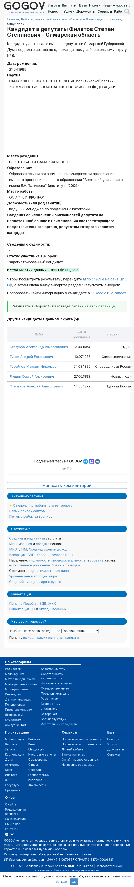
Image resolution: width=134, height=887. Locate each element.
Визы (31, 744)
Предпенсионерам (18, 709)
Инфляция (17, 555)
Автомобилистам (53, 669)
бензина (62, 571)
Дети (83, 5)
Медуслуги (36, 749)
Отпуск (33, 764)
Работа (120, 11)
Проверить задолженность (81, 744)
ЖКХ (52, 603)
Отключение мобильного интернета (42, 505)
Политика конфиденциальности (76, 870)
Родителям (13, 669)
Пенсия (15, 603)
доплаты (72, 637)
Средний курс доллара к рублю (35, 582)
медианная (36, 538)
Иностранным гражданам (59, 724)
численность (39, 560)
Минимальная (20, 544)
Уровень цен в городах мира (33, 576)
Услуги (69, 11)
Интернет (35, 780)
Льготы (54, 5)
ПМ (24, 549)
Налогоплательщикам (56, 683)
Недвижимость (114, 5)
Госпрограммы (38, 775)
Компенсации (14, 754)
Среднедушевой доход (48, 549)
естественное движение (29, 565)
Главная (13, 19)
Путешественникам (55, 688)
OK (74, 881)
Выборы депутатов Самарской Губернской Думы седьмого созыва (71, 19)
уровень (96, 560)
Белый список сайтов (27, 511)
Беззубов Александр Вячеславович (39, 347)
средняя (42, 544)
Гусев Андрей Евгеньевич (31, 357)
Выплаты (69, 5)
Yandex (120, 293)
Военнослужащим (53, 719)
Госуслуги (12, 785)
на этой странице (99, 306)
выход (28, 637)
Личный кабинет (73, 749)
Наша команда (15, 819)
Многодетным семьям (21, 684)
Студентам (13, 720)
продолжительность (69, 560)
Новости (55, 11)
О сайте (11, 804)
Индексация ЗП (22, 609)
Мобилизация (14, 739)
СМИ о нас (12, 824)
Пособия (30, 603)
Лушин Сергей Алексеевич (32, 376)
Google (100, 293)
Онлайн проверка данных (80, 759)
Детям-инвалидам (18, 699)
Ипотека (11, 775)
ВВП (31, 555)
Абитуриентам (15, 725)
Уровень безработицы (55, 555)
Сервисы (104, 11)
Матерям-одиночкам (20, 679)
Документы (85, 11)
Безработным (51, 703)
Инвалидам (13, 694)
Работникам (49, 698)
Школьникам (14, 714)
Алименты (12, 764)
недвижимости (40, 571)
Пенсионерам (15, 704)
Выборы (34, 739)
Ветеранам (49, 714)
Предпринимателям (55, 693)
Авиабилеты (37, 785)
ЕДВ (42, 603)
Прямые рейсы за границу (30, 516)
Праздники (12, 790)
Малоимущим (14, 674)
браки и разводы (66, 565)
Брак (8, 769)
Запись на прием (73, 754)
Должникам (49, 708)
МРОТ (14, 549)
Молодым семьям (18, 689)
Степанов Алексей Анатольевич (36, 386)
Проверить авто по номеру (81, 739)
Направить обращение (78, 764)
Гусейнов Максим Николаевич (35, 366)
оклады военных (52, 609)
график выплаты (49, 637)
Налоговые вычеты (42, 754)
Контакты (12, 829)
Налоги (94, 5)
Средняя (16, 538)
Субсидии (35, 769)
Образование (38, 759)
